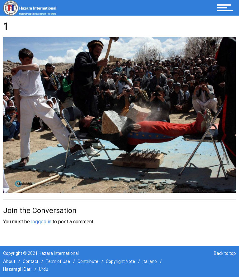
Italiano (150, 261)
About (9, 261)
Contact (30, 261)
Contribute (87, 261)
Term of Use (58, 261)
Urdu (43, 269)
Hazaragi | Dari (17, 269)
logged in (41, 222)
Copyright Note (120, 261)
